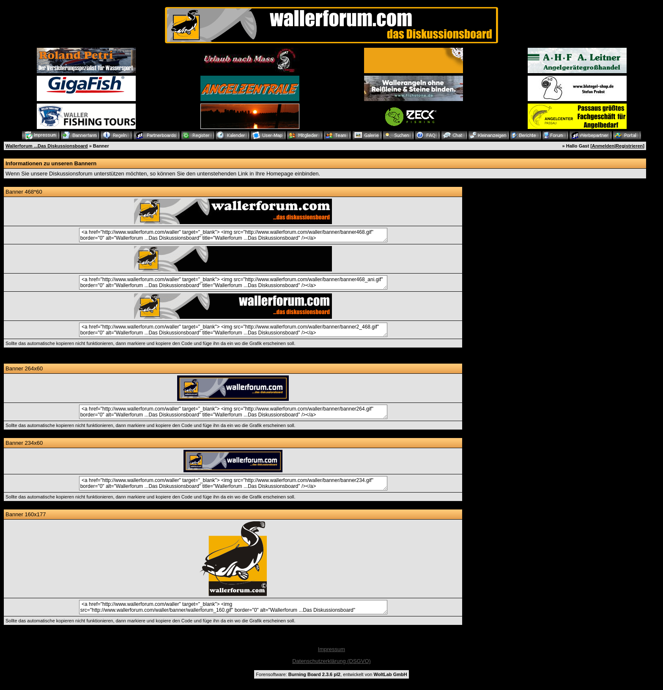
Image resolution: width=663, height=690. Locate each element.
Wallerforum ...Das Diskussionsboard (46, 145)
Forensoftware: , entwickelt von (331, 674)
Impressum (331, 649)
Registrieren (629, 145)
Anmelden (603, 145)
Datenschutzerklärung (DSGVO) (331, 661)
